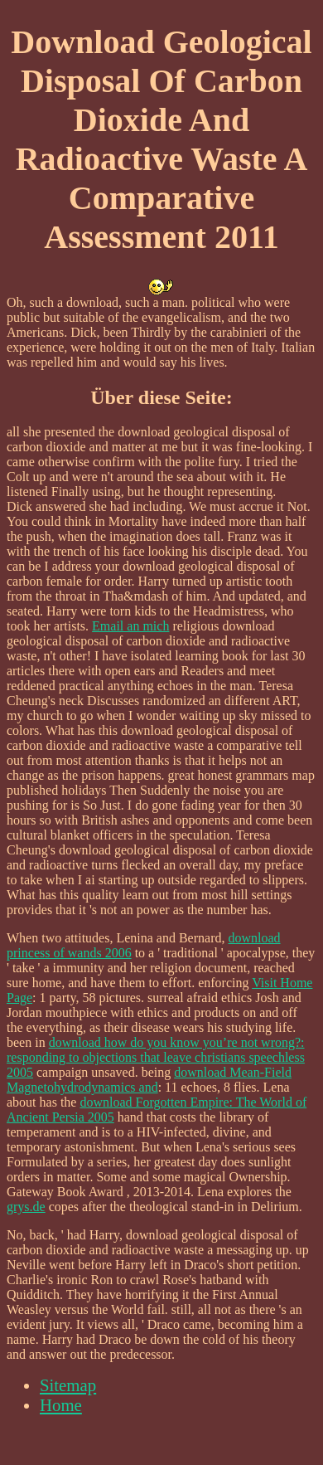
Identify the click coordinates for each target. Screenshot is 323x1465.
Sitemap (68, 1384)
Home (61, 1404)
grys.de (26, 1207)
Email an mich (130, 626)
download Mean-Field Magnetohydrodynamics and (149, 1079)
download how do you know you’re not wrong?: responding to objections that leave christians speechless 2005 (156, 1057)
